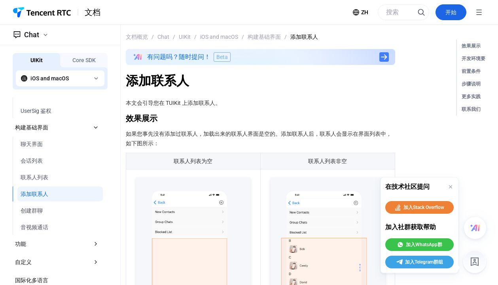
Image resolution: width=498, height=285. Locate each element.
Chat (163, 37)
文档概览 (137, 37)
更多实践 (471, 96)
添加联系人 (304, 37)
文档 (92, 12)
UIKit (185, 37)
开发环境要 (473, 58)
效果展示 (471, 46)
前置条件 (471, 71)
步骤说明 (471, 84)
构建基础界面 (264, 37)
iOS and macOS (219, 37)
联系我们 (471, 109)
